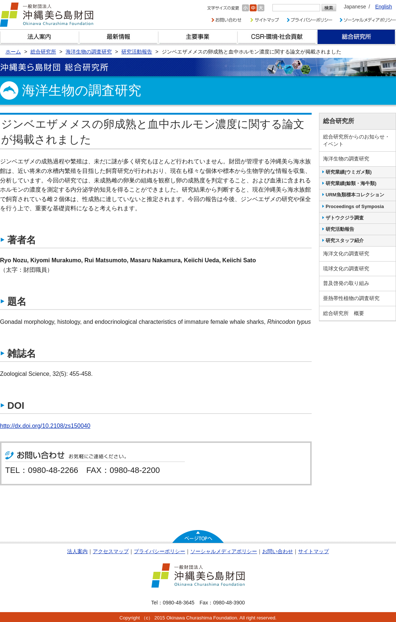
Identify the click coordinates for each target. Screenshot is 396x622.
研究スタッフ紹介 (345, 240)
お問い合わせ (277, 551)
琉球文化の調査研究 (346, 268)
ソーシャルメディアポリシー (223, 551)
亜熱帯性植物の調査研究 (351, 298)
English (383, 7)
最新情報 (118, 37)
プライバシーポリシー (159, 551)
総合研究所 (356, 37)
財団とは (39, 37)
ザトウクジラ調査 (345, 218)
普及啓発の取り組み (346, 283)
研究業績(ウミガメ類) (349, 172)
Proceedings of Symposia (355, 206)
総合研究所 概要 (343, 313)
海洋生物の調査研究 (346, 159)
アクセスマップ (111, 551)
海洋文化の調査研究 (346, 253)
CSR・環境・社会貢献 (277, 37)
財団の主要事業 (198, 37)
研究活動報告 (340, 229)
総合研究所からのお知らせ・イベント (356, 140)
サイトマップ (313, 551)
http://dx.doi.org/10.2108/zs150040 (45, 426)
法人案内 (77, 551)
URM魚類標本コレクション (355, 194)
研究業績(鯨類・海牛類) (351, 183)
